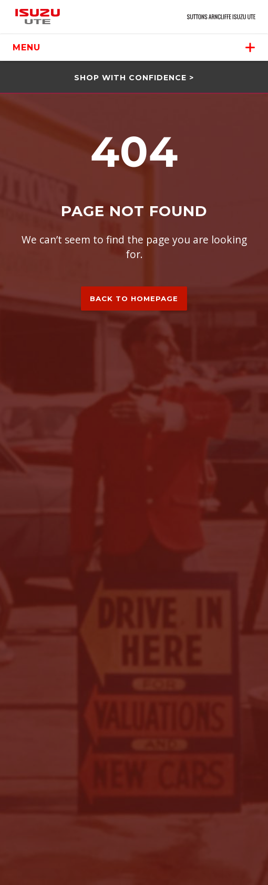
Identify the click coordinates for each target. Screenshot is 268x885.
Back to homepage (134, 298)
